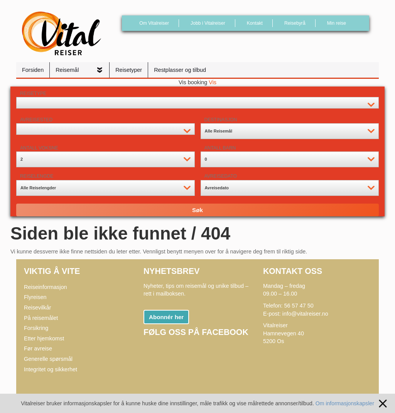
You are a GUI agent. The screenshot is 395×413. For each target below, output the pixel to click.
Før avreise (38, 348)
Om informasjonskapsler (348, 403)
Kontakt (255, 23)
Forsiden (33, 70)
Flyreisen (35, 297)
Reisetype (33, 93)
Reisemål (68, 70)
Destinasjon (220, 119)
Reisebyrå (295, 23)
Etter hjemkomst (44, 338)
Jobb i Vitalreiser (208, 23)
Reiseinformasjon (45, 287)
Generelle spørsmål (48, 359)
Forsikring (36, 328)
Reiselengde (36, 176)
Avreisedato (220, 176)
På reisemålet (41, 318)
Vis (212, 82)
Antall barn (220, 148)
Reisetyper (128, 70)
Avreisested (36, 119)
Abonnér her (166, 317)
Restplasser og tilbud (180, 70)
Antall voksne (39, 148)
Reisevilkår (37, 307)
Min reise (336, 23)
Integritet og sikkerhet (50, 369)
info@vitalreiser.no (305, 314)
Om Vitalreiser (154, 23)
